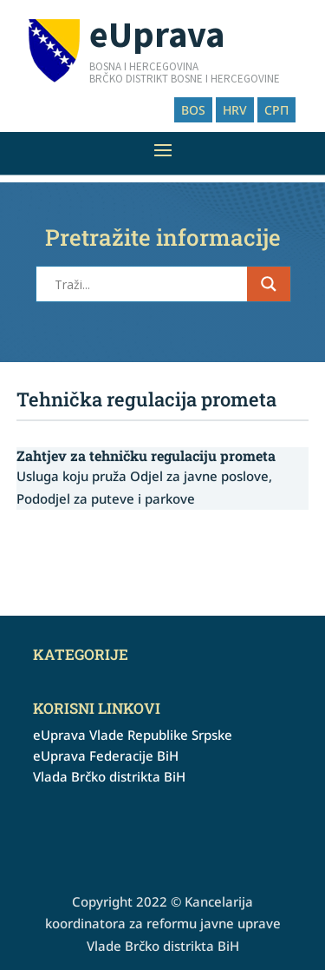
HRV (235, 110)
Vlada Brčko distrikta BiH (109, 776)
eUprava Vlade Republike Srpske (132, 734)
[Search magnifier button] (268, 284)
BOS (193, 110)
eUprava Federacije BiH (106, 755)
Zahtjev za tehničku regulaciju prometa (146, 455)
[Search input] (149, 284)
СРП (276, 110)
